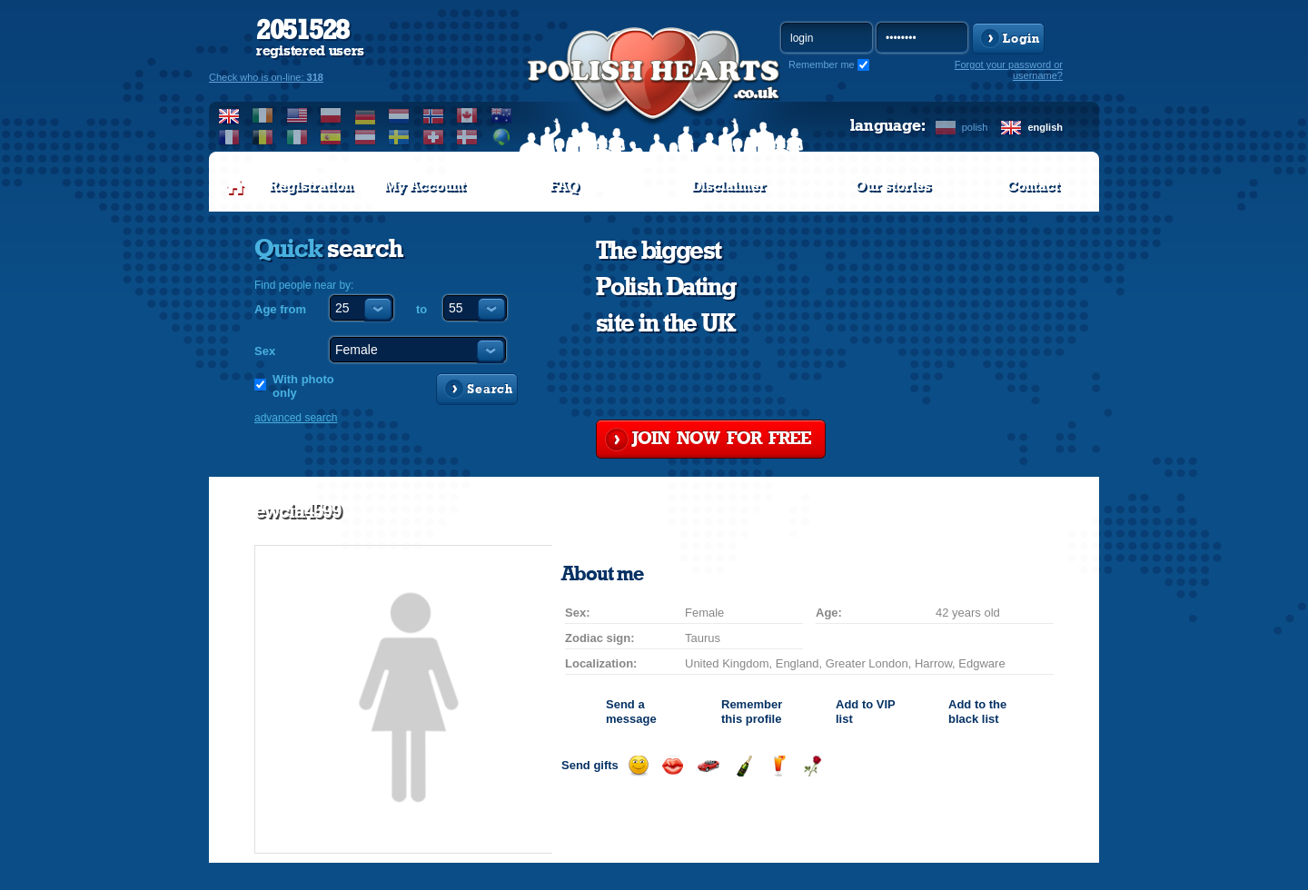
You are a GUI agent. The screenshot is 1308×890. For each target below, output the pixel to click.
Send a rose (812, 766)
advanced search (295, 417)
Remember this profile (751, 711)
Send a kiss (672, 766)
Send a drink (778, 766)
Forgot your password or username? (1009, 70)
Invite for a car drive (708, 766)
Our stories (893, 186)
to (421, 309)
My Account (424, 186)
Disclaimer (728, 186)
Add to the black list (977, 711)
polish (975, 127)
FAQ (565, 186)
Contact (1032, 186)
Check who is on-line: (266, 77)
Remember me (821, 64)
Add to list (865, 711)
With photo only (303, 386)
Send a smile (638, 766)
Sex (264, 351)
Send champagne (743, 766)
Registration (310, 186)
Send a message (631, 711)
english (1045, 127)
